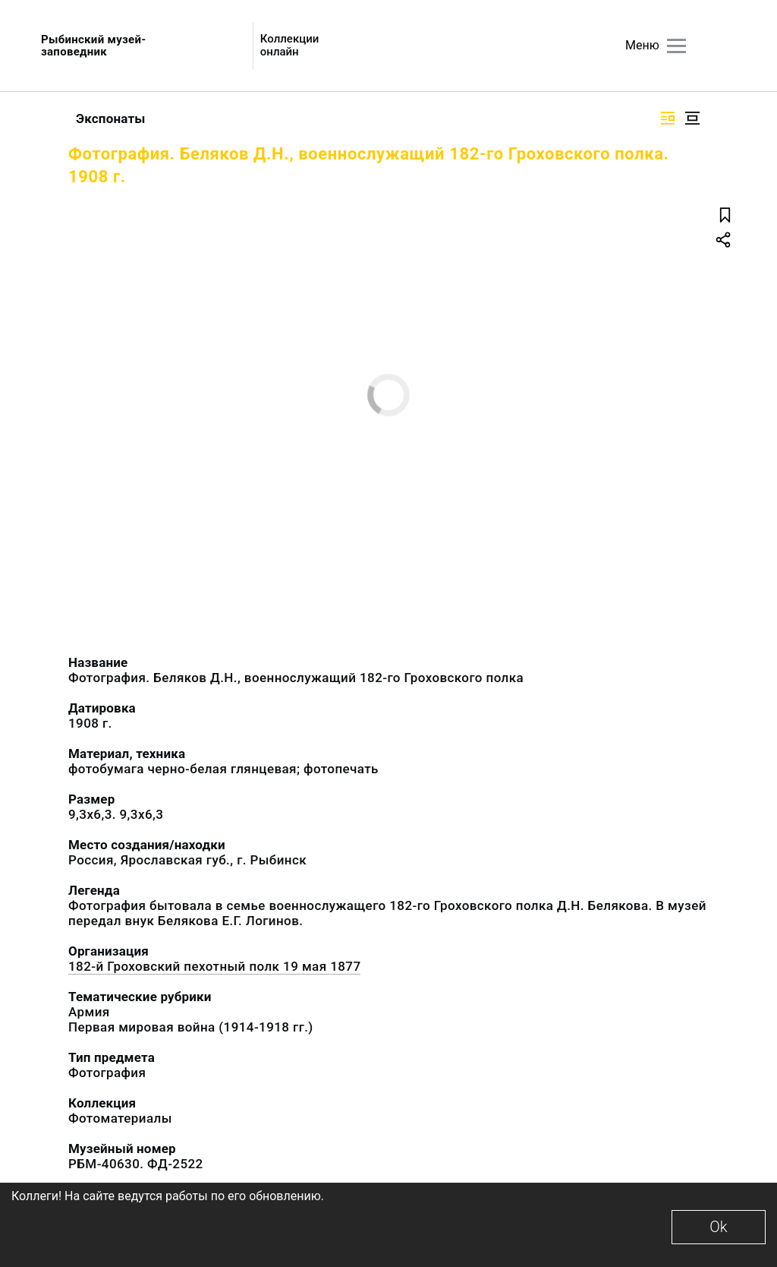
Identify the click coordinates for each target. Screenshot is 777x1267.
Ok (718, 1227)
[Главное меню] (676, 46)
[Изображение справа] (668, 118)
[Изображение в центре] (692, 118)
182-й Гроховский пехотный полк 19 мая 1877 (214, 966)
